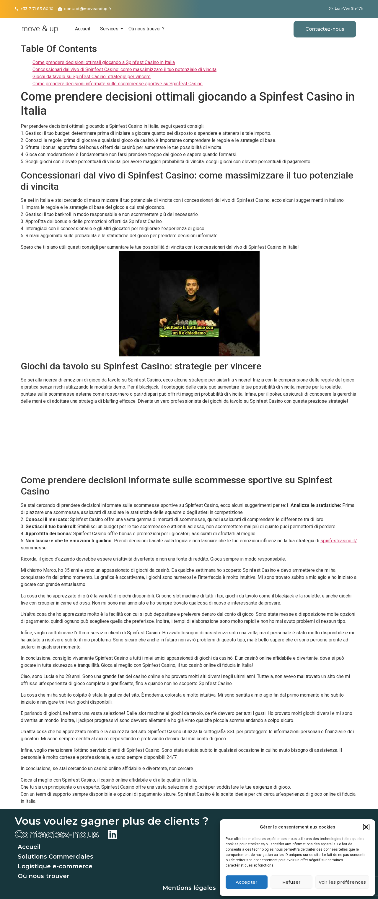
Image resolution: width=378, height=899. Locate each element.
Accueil (82, 29)
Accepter (247, 882)
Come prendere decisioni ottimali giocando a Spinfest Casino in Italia (103, 62)
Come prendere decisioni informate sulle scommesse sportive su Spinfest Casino (117, 83)
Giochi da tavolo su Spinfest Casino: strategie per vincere (91, 76)
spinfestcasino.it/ (338, 540)
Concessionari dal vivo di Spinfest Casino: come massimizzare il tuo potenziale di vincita (124, 69)
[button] (366, 827)
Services (110, 29)
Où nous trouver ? (146, 29)
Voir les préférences (342, 882)
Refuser (291, 882)
